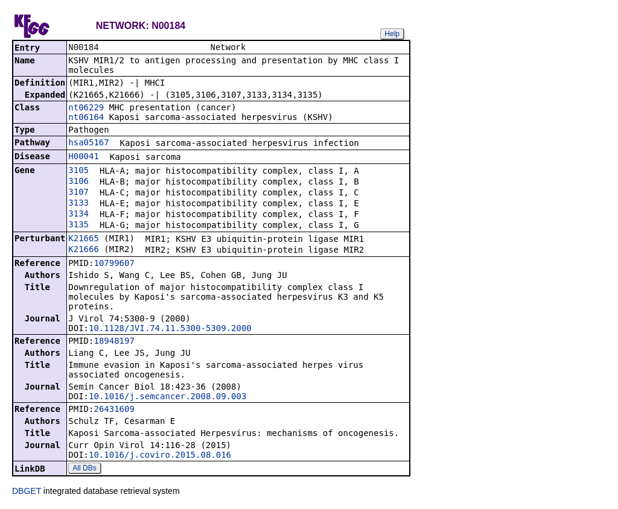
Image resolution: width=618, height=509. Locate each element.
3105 (78, 171)
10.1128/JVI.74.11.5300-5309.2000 (170, 329)
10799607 (114, 264)
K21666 (83, 250)
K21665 (83, 239)
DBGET (26, 492)
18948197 (114, 342)
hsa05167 (88, 143)
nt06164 (86, 118)
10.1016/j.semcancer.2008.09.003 (167, 397)
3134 (78, 215)
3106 (78, 182)
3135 (78, 225)
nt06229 (86, 108)
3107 (78, 193)
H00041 (83, 157)
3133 (78, 204)
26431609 (114, 410)
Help (392, 34)
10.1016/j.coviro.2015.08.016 (160, 456)
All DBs (84, 469)
